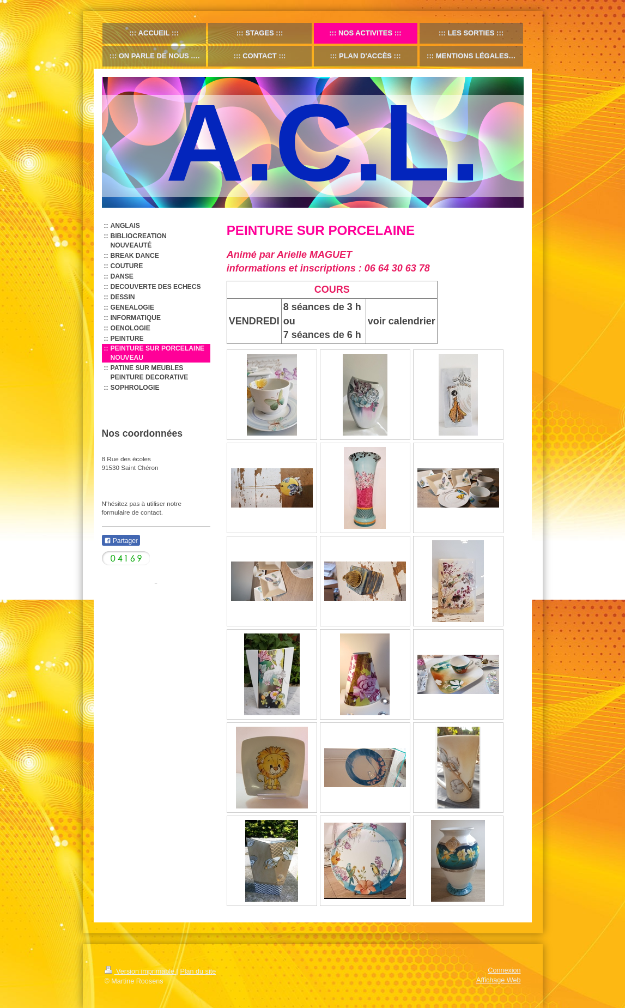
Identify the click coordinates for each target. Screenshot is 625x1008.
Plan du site (198, 971)
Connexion (504, 970)
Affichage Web (498, 980)
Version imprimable (141, 971)
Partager (121, 541)
